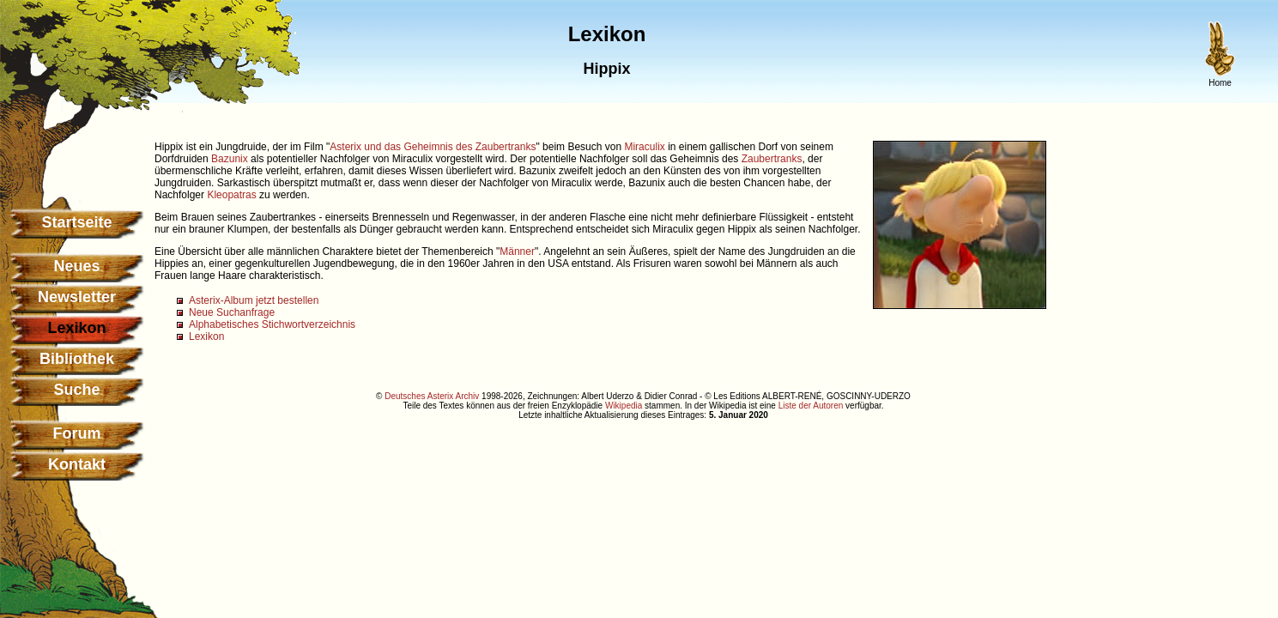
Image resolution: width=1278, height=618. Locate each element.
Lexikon (206, 336)
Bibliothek (76, 358)
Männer (517, 251)
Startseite (76, 222)
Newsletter (77, 297)
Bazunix (229, 159)
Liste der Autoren (811, 405)
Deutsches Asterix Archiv (432, 396)
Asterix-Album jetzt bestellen (253, 300)
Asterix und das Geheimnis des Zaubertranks (433, 147)
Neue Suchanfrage (232, 312)
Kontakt (77, 464)
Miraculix (644, 147)
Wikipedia (623, 405)
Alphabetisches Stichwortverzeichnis (272, 324)
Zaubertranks (772, 159)
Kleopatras (231, 195)
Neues (76, 266)
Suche (76, 389)
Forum (77, 433)
